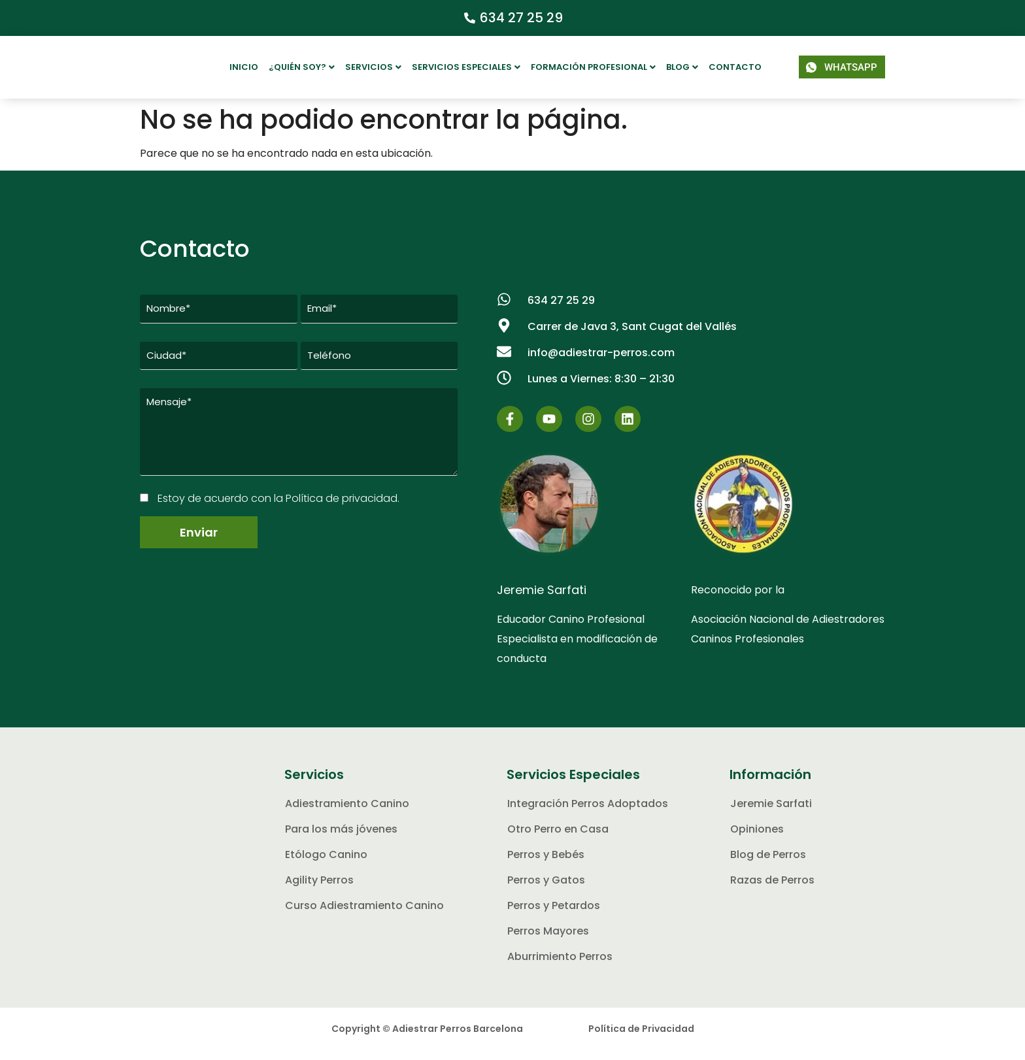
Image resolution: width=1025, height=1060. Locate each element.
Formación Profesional (593, 67)
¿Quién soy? (302, 67)
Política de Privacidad (641, 1039)
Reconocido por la (737, 600)
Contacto (735, 67)
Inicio (243, 67)
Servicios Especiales (466, 67)
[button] (301, 67)
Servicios (373, 67)
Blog (682, 67)
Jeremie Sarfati (541, 600)
